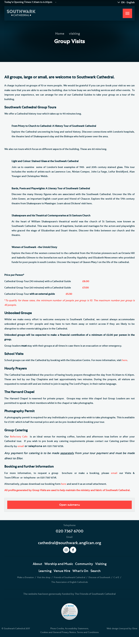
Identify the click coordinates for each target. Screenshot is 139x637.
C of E (116, 577)
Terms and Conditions (88, 632)
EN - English (128, 2)
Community (84, 564)
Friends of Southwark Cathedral (70, 577)
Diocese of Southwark (100, 577)
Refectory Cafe (19, 436)
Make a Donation (25, 577)
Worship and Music (58, 564)
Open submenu (69, 504)
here (124, 360)
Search (95, 571)
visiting (74, 33)
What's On (80, 571)
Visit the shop (44, 577)
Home (59, 33)
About (37, 564)
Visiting (100, 564)
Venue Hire (62, 571)
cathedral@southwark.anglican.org (69, 543)
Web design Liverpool (117, 628)
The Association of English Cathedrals (69, 582)
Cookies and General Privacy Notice (58, 632)
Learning (45, 571)
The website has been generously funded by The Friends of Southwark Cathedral (69, 594)
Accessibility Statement (76, 628)
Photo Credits (57, 628)
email (21, 446)
